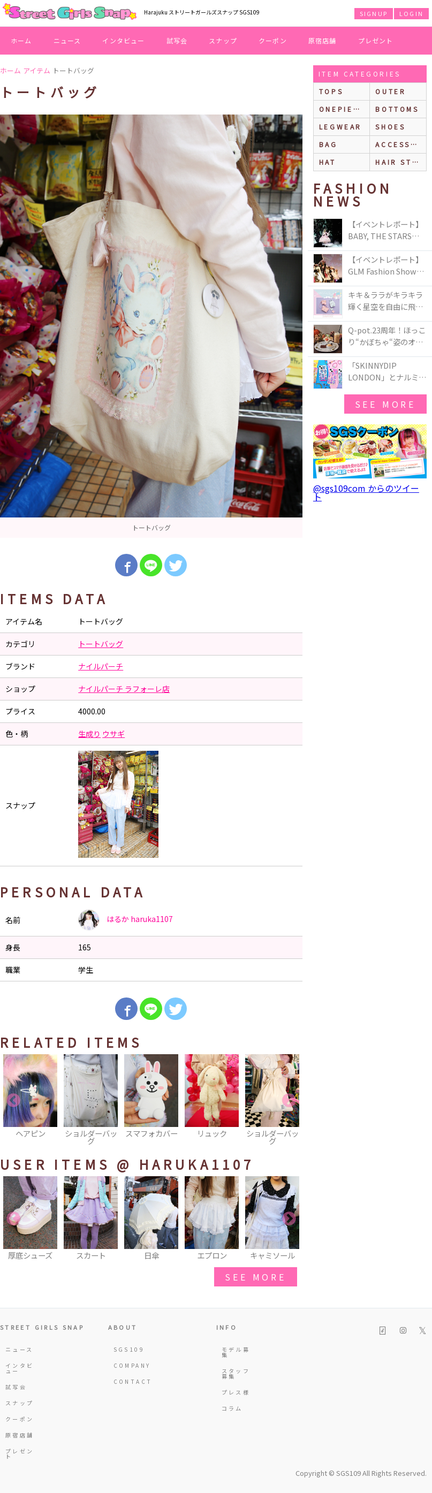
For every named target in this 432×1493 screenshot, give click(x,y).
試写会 (177, 40)
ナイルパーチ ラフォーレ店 (124, 688)
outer (390, 91)
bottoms (397, 108)
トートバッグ (100, 643)
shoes (390, 126)
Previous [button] (13, 1101)
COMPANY (129, 1365)
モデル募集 (236, 1352)
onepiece (342, 108)
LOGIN (411, 13)
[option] (151, 326)
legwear (340, 126)
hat (327, 161)
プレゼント (375, 40)
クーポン (273, 40)
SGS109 (129, 1349)
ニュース (67, 40)
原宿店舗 (322, 40)
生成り (89, 733)
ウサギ (113, 733)
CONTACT (129, 1381)
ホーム (21, 40)
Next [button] (289, 1101)
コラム (232, 1408)
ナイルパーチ (100, 666)
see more (255, 1276)
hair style (400, 161)
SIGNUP (374, 13)
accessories (400, 144)
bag (328, 144)
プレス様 (236, 1392)
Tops (331, 91)
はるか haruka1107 (125, 920)
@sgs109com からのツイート (366, 492)
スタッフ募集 (236, 1373)
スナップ (223, 40)
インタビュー (123, 40)
